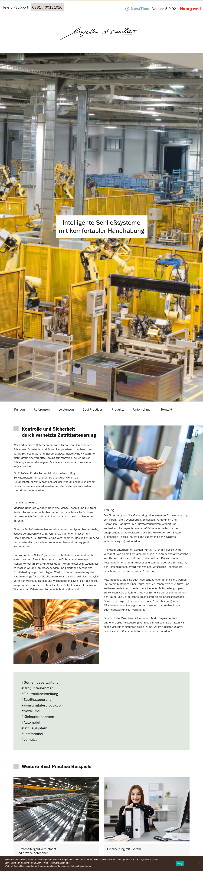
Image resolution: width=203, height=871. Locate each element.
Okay (179, 863)
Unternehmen (142, 409)
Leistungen (66, 409)
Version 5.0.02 (164, 8)
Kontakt (166, 409)
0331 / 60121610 (47, 7)
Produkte (118, 409)
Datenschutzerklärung (81, 866)
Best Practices (93, 409)
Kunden (19, 409)
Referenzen (42, 409)
